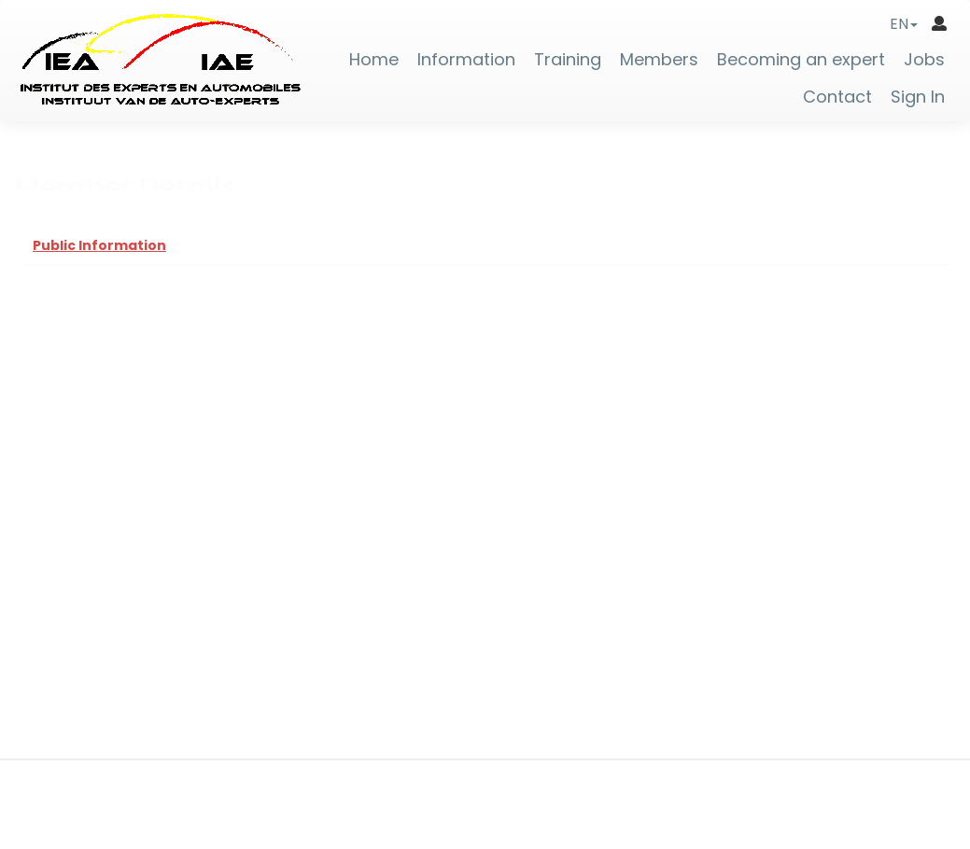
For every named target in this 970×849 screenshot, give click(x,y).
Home (374, 59)
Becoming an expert (801, 59)
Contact (837, 97)
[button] (904, 24)
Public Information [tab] (99, 245)
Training (567, 59)
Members (659, 59)
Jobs (924, 59)
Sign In (918, 97)
